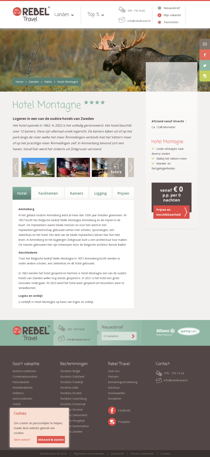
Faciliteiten (48, 193)
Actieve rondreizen (24, 371)
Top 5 (93, 14)
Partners (113, 376)
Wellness (18, 393)
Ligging (100, 193)
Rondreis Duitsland (72, 376)
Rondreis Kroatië (71, 393)
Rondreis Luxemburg (73, 398)
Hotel (22, 193)
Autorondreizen (22, 398)
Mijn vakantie (172, 15)
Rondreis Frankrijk (71, 382)
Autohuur (114, 387)
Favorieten (171, 22)
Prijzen (123, 193)
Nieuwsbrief (172, 8)
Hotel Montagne (67, 82)
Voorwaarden (116, 393)
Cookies (165, 453)
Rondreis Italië (69, 387)
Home (19, 82)
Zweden (34, 82)
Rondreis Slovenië (71, 409)
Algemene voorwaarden (89, 453)
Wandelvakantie (23, 387)
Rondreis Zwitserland (73, 415)
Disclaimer (114, 398)
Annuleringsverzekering (122, 382)
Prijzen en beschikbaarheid (171, 212)
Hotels (17, 404)
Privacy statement (142, 453)
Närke (48, 82)
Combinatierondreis (25, 376)
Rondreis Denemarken (74, 426)
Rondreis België (70, 371)
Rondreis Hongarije (72, 420)
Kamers (76, 193)
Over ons (114, 371)
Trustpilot (113, 421)
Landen (61, 14)
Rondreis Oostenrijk (73, 404)
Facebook (113, 409)
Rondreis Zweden (71, 431)
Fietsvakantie (21, 382)
